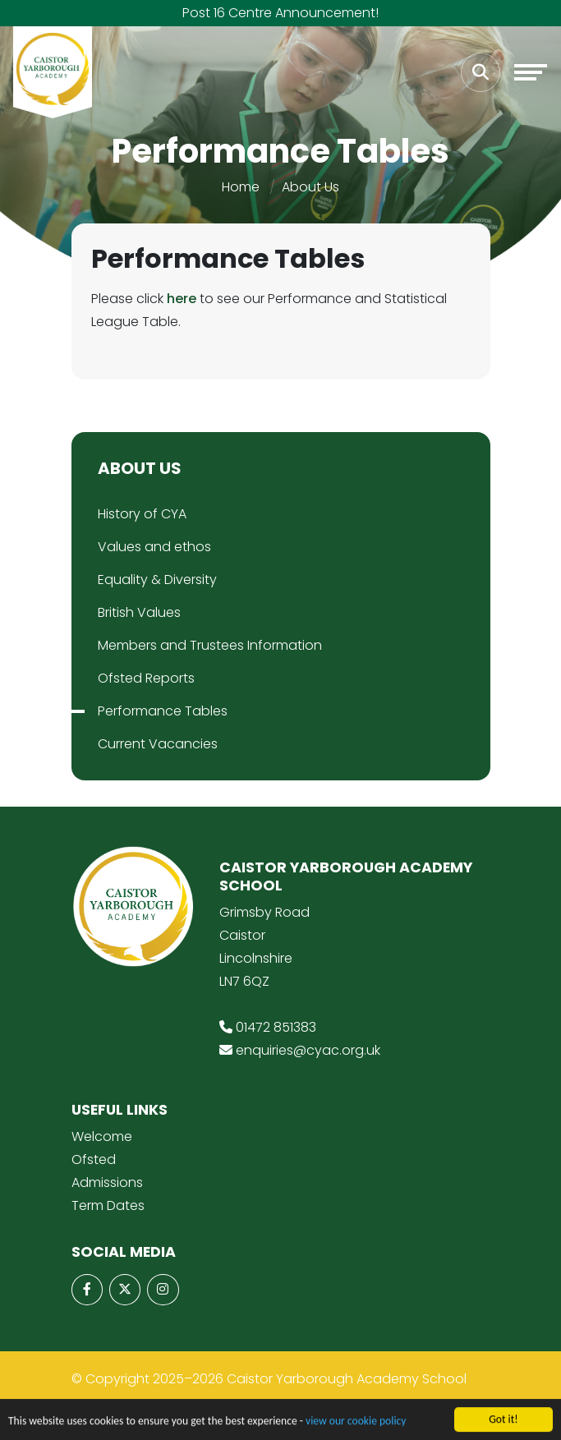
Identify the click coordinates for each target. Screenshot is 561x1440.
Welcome (101, 1136)
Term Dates (108, 1205)
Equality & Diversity (157, 579)
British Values (139, 612)
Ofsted (93, 1159)
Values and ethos (154, 546)
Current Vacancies (158, 743)
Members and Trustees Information (210, 645)
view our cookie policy (356, 1425)
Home (241, 186)
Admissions (107, 1182)
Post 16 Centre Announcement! (280, 12)
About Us (310, 186)
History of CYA (142, 513)
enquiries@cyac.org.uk (308, 1050)
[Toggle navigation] (530, 72)
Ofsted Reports (146, 678)
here (181, 298)
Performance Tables (163, 711)
